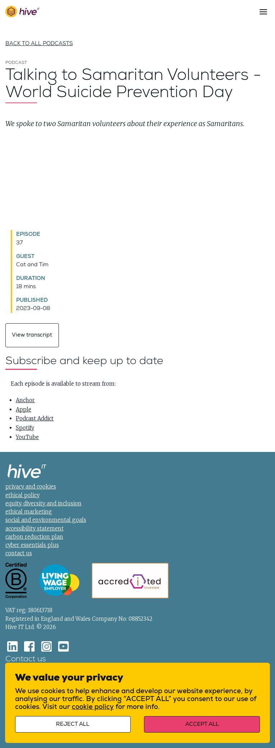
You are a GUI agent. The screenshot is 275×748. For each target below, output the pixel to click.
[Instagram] (46, 646)
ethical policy (22, 495)
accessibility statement (34, 528)
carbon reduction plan (34, 536)
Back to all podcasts (39, 43)
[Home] (26, 472)
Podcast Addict (34, 418)
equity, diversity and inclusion (43, 503)
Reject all (73, 723)
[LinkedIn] (12, 646)
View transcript (32, 335)
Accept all (201, 723)
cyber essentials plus (32, 545)
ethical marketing (28, 511)
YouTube (27, 437)
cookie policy (94, 705)
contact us (18, 553)
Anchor (25, 400)
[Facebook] (29, 646)
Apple (23, 409)
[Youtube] (63, 646)
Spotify (25, 427)
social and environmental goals (45, 520)
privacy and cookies (30, 486)
